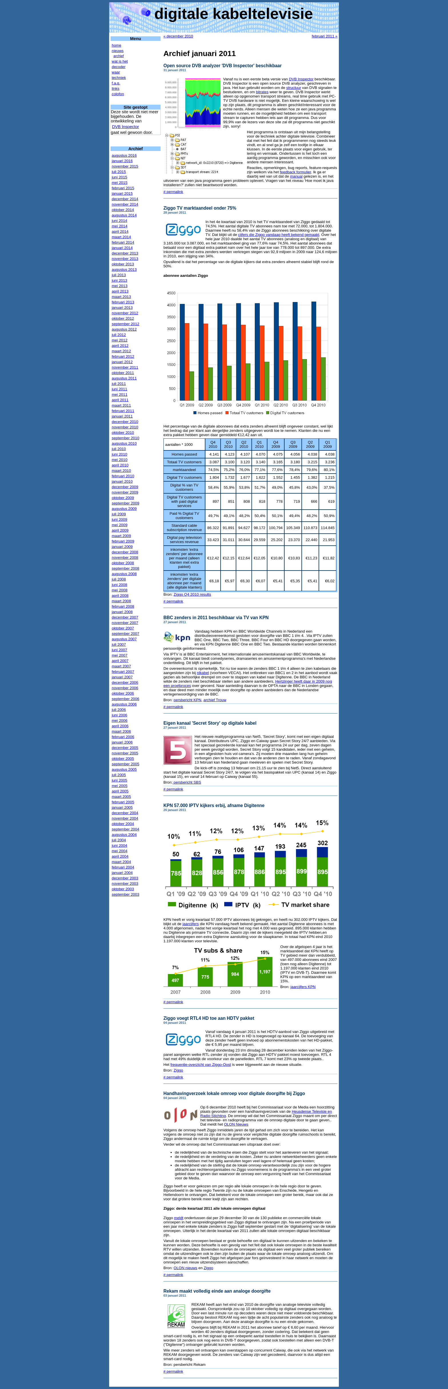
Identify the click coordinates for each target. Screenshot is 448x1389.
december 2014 (125, 199)
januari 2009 (122, 547)
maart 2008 (121, 601)
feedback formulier (295, 172)
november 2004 (125, 818)
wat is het (120, 61)
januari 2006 (122, 742)
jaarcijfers (191, 924)
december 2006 (125, 682)
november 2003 (125, 883)
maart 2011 (121, 405)
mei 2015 (119, 182)
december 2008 (125, 552)
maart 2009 (121, 536)
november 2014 (125, 204)
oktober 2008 (123, 563)
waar (116, 72)
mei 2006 (119, 720)
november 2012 (125, 313)
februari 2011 (123, 411)
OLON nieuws (185, 1268)
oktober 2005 (123, 758)
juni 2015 (119, 177)
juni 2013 (119, 280)
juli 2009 (119, 514)
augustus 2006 (124, 704)
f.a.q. (116, 83)
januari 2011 (122, 416)
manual (296, 176)
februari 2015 (123, 188)
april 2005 (120, 791)
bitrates (262, 92)
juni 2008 (119, 585)
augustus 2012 (124, 329)
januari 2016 (122, 161)
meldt (178, 1218)
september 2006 (125, 699)
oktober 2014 (123, 210)
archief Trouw (214, 700)
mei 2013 (119, 286)
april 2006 (120, 726)
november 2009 (125, 492)
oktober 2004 (123, 824)
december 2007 (125, 617)
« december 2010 (178, 36)
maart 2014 (121, 237)
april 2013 (120, 291)
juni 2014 (119, 220)
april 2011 (120, 400)
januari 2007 (122, 677)
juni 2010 (119, 454)
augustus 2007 (124, 639)
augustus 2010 (124, 443)
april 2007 (120, 661)
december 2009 (125, 487)
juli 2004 (119, 840)
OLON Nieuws (236, 1124)
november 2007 (125, 623)
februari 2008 (123, 606)
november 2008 (125, 557)
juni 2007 (119, 650)
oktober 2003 (123, 889)
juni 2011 (119, 389)
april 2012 (120, 345)
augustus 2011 (124, 378)
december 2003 (125, 878)
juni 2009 (119, 519)
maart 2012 (121, 351)
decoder (118, 67)
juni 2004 (119, 845)
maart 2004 (121, 862)
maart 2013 (121, 297)
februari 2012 (123, 356)
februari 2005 (123, 802)
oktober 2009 (123, 498)
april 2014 (120, 231)
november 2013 (125, 259)
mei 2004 (119, 851)
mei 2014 (119, 226)
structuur (293, 88)
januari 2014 (122, 248)
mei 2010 (119, 460)
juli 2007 (119, 644)
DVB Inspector (125, 126)
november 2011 (125, 367)
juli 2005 (119, 775)
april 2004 (120, 856)
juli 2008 (119, 579)
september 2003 (125, 894)
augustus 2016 (124, 155)
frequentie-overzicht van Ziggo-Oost (200, 1064)
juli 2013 (119, 275)
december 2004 (125, 813)
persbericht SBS (187, 782)
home (116, 45)
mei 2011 (119, 394)
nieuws (118, 51)
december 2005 (125, 748)
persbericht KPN (187, 700)
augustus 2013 (124, 269)
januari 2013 (122, 307)
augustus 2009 (124, 508)
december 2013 (125, 253)
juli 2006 (119, 710)
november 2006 (125, 688)
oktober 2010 (123, 432)
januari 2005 (122, 807)
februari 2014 (123, 242)
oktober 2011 (123, 373)
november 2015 (125, 166)
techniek (119, 77)
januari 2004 (122, 873)
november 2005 (125, 753)
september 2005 (125, 764)
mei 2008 (119, 590)
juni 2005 (119, 780)
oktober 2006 (123, 693)
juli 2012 (119, 335)
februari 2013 (123, 302)
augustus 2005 (124, 769)
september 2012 (125, 324)
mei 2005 (119, 786)
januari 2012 (122, 362)
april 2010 (120, 465)
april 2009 (120, 530)
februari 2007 (123, 671)
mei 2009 (119, 525)
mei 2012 (119, 340)
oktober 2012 (123, 318)
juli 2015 (119, 172)
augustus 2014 (124, 215)
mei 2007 (119, 655)
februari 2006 (123, 737)
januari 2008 (122, 612)
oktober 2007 (123, 628)
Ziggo (178, 1070)
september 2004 (125, 829)
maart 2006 (121, 731)
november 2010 (125, 427)
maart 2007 (121, 666)
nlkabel (203, 673)
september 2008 (125, 568)
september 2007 (125, 633)
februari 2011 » (324, 36)
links (115, 88)
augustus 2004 (124, 834)
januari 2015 (122, 193)
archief (118, 56)
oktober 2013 (123, 264)
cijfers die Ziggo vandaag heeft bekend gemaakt (278, 235)
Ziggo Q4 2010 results (192, 594)
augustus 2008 (124, 574)
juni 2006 (119, 715)
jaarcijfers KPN (303, 987)
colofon (118, 94)
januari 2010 (122, 481)
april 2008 (120, 595)
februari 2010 (123, 476)
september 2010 (125, 438)
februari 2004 (123, 867)
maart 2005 (121, 796)
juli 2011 (119, 383)
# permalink (173, 192)
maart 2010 (121, 470)
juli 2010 (119, 449)
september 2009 (125, 503)
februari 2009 (123, 541)
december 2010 (125, 422)
